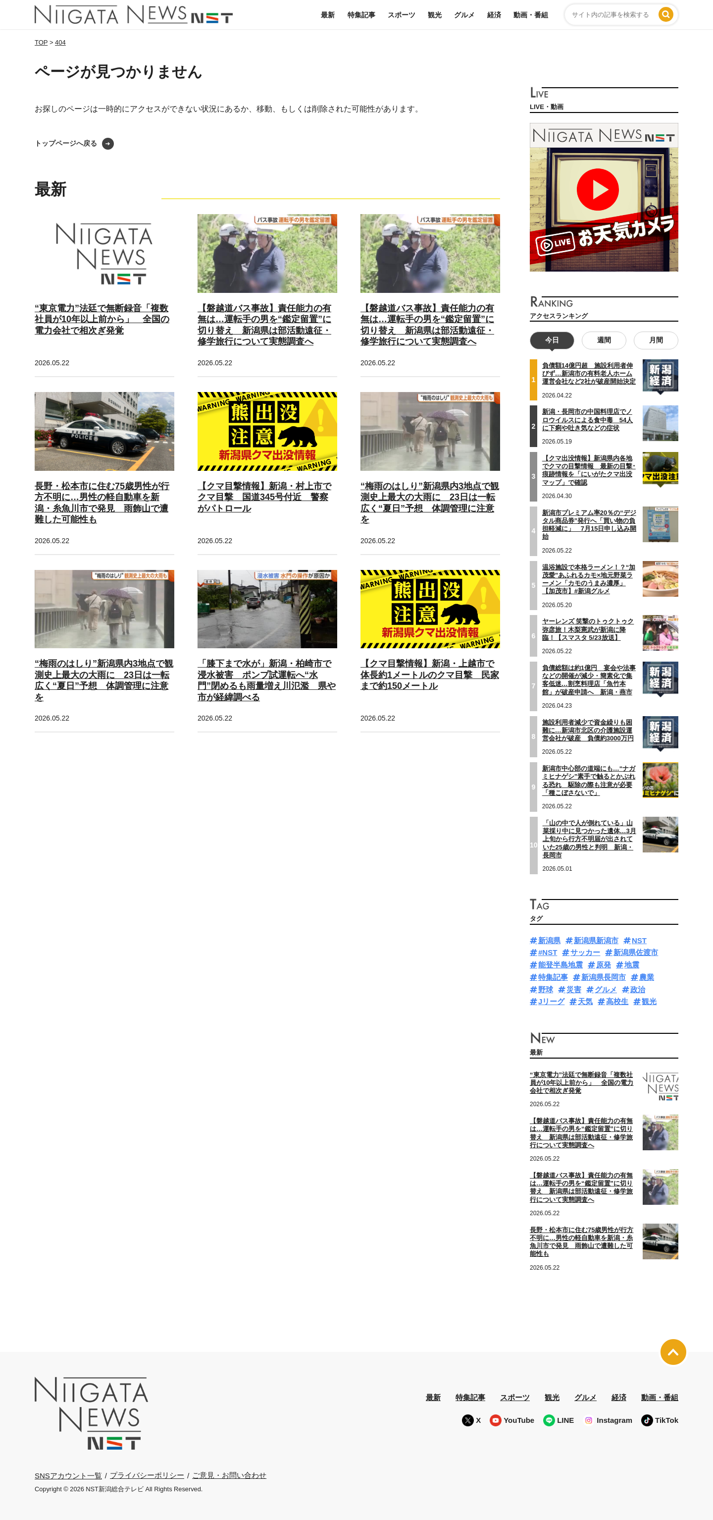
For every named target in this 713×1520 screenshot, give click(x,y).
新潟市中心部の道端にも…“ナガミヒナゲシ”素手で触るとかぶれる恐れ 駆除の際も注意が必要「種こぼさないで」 (589, 780)
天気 (585, 1001)
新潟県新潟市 (596, 940)
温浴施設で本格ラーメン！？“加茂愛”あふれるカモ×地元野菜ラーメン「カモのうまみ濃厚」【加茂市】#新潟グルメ (589, 579)
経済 (494, 15)
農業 (646, 977)
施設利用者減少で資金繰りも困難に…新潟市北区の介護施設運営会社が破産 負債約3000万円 (588, 730)
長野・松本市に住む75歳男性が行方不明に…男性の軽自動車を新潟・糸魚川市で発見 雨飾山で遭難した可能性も (581, 1241)
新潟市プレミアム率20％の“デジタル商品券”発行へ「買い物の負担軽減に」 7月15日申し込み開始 (589, 524)
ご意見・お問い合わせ (229, 1475)
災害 (573, 989)
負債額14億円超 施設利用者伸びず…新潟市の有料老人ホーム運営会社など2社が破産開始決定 (589, 374)
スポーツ (401, 15)
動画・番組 (530, 15)
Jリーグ (551, 1001)
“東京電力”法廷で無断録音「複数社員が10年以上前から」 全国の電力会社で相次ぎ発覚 (102, 319)
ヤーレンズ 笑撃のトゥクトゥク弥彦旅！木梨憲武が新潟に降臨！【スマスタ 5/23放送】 (588, 629)
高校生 (617, 1001)
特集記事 (361, 15)
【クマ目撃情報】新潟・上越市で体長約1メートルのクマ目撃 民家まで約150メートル (429, 675)
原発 (603, 964)
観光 (435, 15)
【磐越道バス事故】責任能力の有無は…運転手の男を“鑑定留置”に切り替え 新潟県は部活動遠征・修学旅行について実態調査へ (581, 1133)
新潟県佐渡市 (635, 952)
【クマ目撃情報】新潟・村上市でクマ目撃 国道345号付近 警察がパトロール (264, 497)
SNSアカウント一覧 (68, 1475)
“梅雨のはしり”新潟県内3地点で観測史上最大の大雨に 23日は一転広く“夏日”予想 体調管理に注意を (104, 680)
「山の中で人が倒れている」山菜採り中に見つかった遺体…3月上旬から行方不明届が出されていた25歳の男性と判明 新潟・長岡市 (589, 839)
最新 (328, 15)
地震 (631, 964)
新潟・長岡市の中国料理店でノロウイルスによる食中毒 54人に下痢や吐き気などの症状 (587, 420)
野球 (545, 989)
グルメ (464, 15)
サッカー (585, 952)
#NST (547, 952)
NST (639, 940)
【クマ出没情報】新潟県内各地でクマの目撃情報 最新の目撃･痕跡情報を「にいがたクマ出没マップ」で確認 (589, 470)
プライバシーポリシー (147, 1475)
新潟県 (549, 940)
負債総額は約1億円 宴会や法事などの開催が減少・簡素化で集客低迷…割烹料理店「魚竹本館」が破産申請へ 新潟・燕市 (589, 680)
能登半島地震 (560, 964)
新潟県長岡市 (603, 977)
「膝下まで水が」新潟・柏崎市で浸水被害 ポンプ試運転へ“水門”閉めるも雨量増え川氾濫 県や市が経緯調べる (267, 680)
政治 (637, 989)
